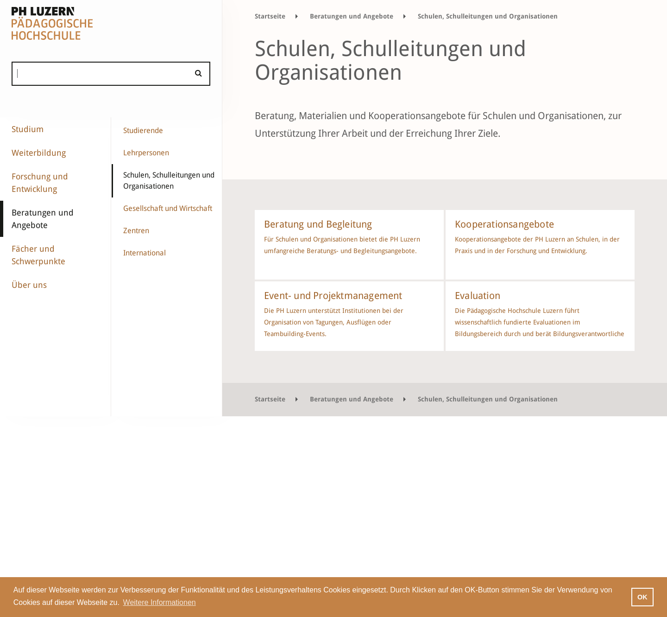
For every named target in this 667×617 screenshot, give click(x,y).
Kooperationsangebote (504, 224)
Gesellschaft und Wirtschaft (167, 208)
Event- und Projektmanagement (333, 295)
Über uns (29, 285)
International (144, 252)
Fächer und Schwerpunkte (38, 255)
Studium (28, 129)
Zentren (136, 230)
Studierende (143, 130)
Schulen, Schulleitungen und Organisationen (168, 181)
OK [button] (642, 597)
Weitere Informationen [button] (159, 602)
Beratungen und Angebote (43, 219)
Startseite (270, 16)
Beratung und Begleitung (318, 224)
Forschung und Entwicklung (40, 183)
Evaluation (477, 295)
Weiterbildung (39, 153)
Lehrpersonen (146, 152)
